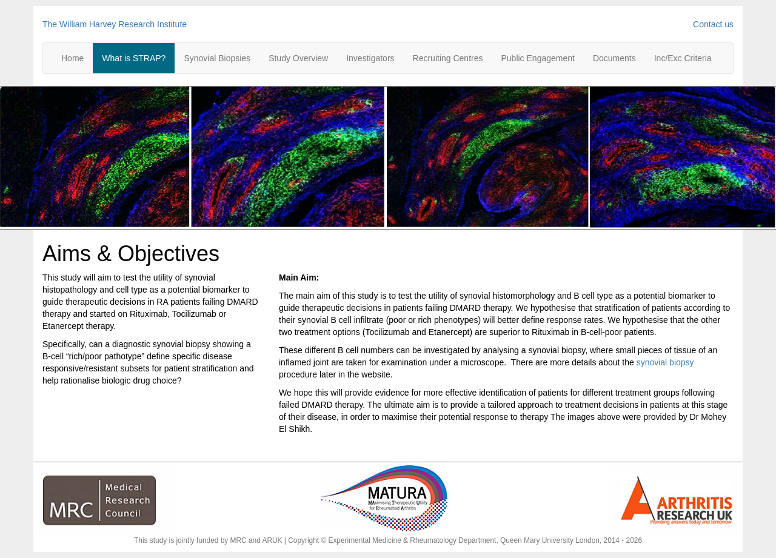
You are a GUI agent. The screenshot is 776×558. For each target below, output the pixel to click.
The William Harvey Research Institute (114, 24)
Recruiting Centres (448, 58)
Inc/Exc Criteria (683, 58)
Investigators (370, 58)
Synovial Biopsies (217, 58)
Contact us (713, 24)
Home (72, 58)
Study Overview (298, 58)
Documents (614, 58)
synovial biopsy (665, 362)
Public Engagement (537, 58)
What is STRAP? (134, 58)
